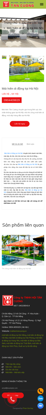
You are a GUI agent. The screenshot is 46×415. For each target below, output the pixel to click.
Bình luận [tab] (30, 144)
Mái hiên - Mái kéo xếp (15, 372)
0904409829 (12, 100)
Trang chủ (13, 22)
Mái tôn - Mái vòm (13, 367)
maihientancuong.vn (18, 331)
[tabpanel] (26, 68)
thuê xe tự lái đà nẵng (28, 346)
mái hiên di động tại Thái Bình (18, 343)
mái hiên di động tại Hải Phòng (21, 338)
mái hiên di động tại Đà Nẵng (14, 335)
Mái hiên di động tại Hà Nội (13, 153)
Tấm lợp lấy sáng (13, 364)
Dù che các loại (12, 369)
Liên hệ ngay (19, 124)
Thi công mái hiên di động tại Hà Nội (16, 268)
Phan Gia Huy (28, 408)
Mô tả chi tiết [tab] (17, 144)
